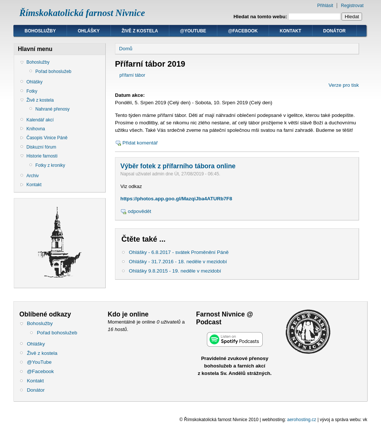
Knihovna (35, 128)
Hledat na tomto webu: (261, 16)
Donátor (334, 31)
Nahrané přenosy (52, 109)
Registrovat (352, 5)
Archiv (32, 175)
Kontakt (290, 31)
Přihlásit (325, 5)
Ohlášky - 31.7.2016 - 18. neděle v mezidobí (178, 261)
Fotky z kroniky (50, 165)
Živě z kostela (140, 31)
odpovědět (139, 211)
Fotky (31, 91)
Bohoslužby (40, 31)
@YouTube (193, 31)
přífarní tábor (132, 75)
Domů (125, 48)
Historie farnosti (41, 156)
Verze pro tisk (344, 85)
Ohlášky (89, 31)
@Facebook (243, 31)
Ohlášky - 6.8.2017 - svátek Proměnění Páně (178, 252)
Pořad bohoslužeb (53, 71)
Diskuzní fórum (41, 147)
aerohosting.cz (301, 419)
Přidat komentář (140, 143)
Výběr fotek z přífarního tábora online (178, 166)
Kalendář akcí (40, 119)
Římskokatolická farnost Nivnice (82, 13)
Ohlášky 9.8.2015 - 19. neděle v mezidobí (175, 271)
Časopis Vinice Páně (47, 137)
